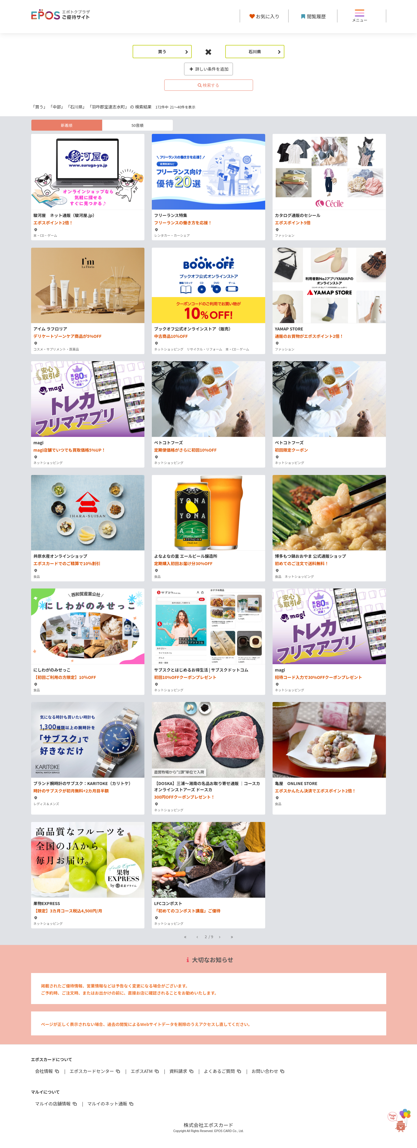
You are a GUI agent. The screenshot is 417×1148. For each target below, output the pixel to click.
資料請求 (181, 1071)
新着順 (66, 125)
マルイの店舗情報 (56, 1103)
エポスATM (145, 1071)
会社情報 (47, 1071)
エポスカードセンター (95, 1071)
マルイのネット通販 (110, 1103)
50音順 (137, 125)
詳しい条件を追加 (208, 69)
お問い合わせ (268, 1071)
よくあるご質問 (223, 1071)
